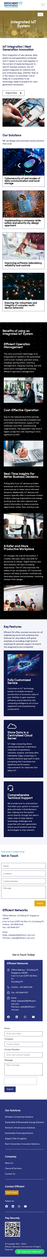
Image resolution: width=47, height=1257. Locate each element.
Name (7, 1029)
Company (8, 1039)
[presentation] (20, 1081)
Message (8, 1060)
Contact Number (12, 1050)
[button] (14, 93)
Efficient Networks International (18, 1247)
